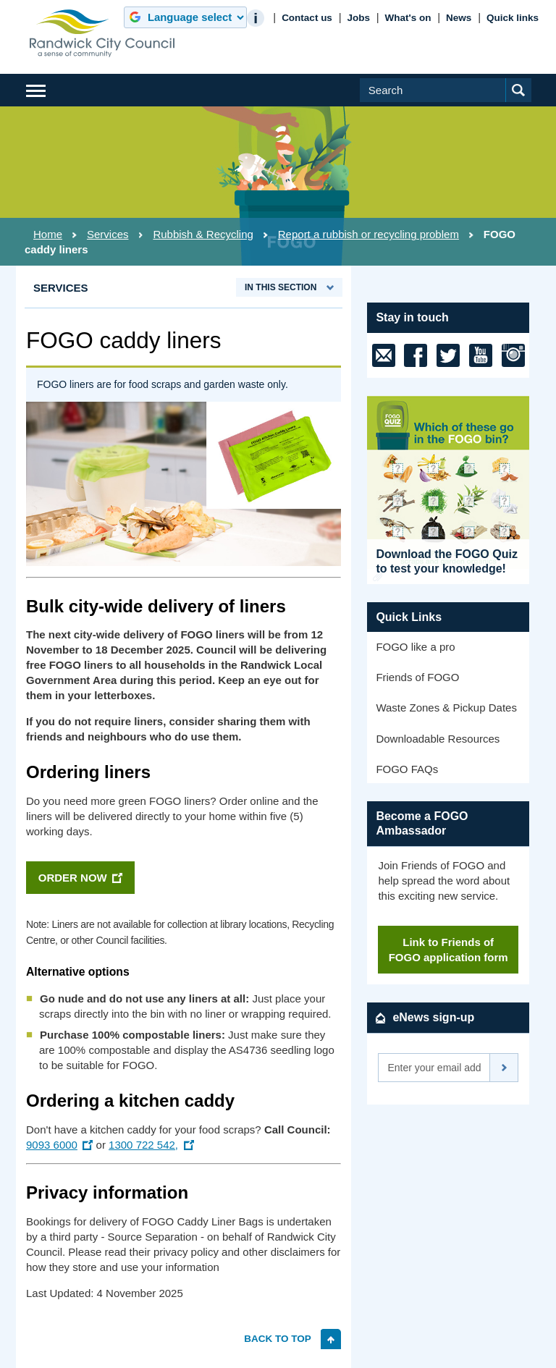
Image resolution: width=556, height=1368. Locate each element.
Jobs (358, 17)
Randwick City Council (102, 33)
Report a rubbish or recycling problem (368, 234)
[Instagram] (513, 355)
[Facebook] (415, 355)
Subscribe (504, 1067)
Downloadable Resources (438, 738)
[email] (383, 355)
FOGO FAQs (407, 769)
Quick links (512, 17)
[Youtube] (480, 355)
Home (47, 234)
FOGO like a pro (415, 647)
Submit (527, 101)
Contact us (307, 17)
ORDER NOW (72, 877)
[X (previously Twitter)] (448, 355)
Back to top (277, 1338)
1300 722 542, (143, 1145)
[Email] (434, 1067)
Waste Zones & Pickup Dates (446, 707)
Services (108, 234)
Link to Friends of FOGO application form (448, 949)
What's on (408, 17)
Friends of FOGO (417, 677)
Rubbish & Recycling (203, 234)
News (458, 17)
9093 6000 (51, 1145)
